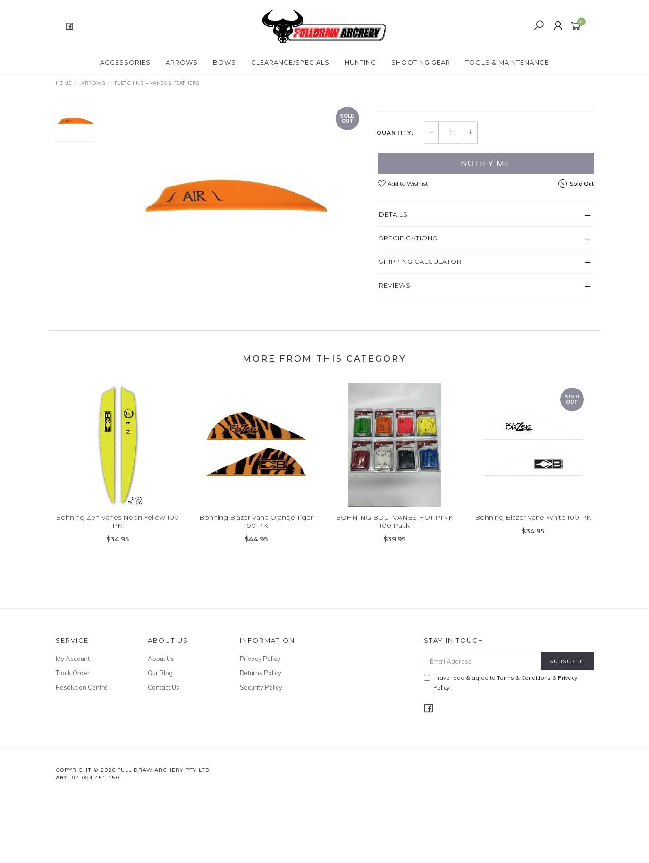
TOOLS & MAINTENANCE (507, 62)
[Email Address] (482, 728)
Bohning (394, 106)
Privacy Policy (260, 725)
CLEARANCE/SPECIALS (290, 62)
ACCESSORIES (125, 62)
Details (393, 281)
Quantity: (395, 200)
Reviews (395, 352)
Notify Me (485, 230)
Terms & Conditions (524, 744)
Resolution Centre (82, 754)
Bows (224, 62)
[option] (236, 200)
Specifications (408, 305)
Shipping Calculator (420, 328)
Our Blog (160, 740)
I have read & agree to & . (500, 749)
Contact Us (163, 754)
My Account (73, 725)
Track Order (73, 740)
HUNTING (360, 62)
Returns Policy (260, 740)
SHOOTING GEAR (420, 62)
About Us (161, 725)
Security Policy (261, 754)
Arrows (182, 62)
